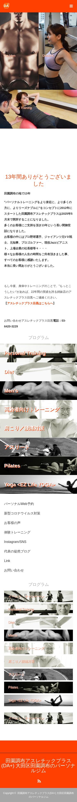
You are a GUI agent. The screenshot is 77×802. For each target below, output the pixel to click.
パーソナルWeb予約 (19, 504)
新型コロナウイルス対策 (22, 513)
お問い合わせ (14, 570)
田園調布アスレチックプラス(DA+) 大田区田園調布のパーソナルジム (38, 765)
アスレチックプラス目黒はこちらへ (30, 303)
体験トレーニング (17, 532)
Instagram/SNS (15, 542)
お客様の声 (12, 523)
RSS (39, 780)
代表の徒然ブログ (17, 551)
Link (7, 561)
